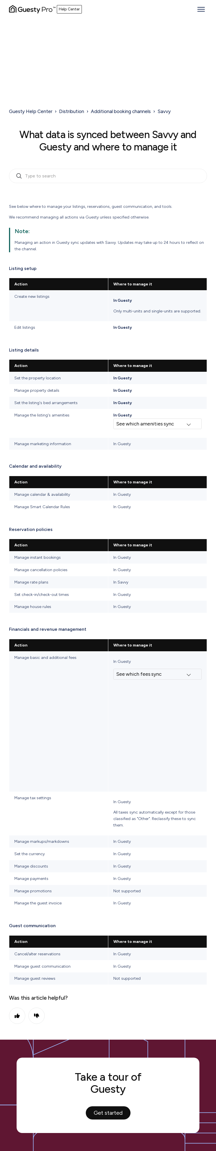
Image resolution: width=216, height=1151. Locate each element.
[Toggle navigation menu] (201, 9)
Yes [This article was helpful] (17, 1016)
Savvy (164, 111)
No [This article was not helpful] (36, 1016)
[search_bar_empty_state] (108, 176)
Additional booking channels (121, 111)
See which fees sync (139, 674)
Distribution (71, 111)
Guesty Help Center (30, 111)
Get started (108, 1112)
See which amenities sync (145, 424)
